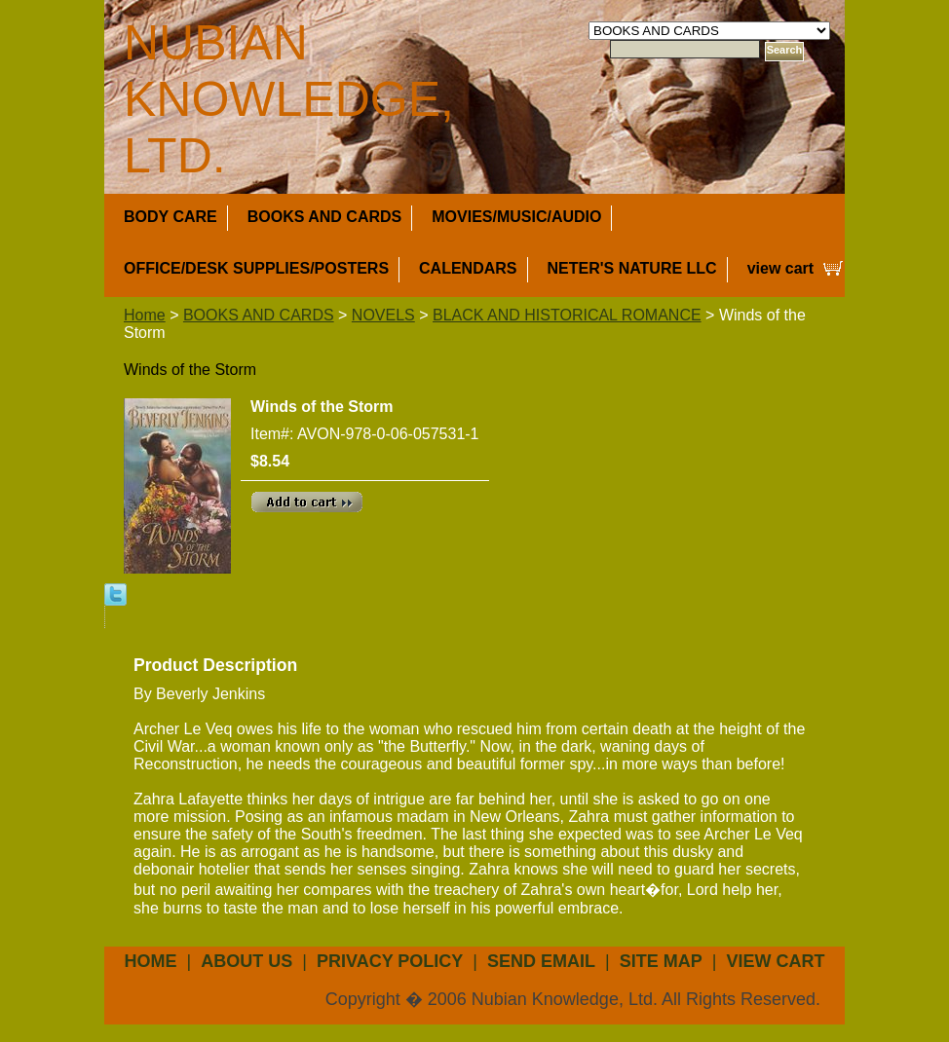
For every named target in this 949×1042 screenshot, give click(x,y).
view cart (780, 268)
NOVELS (383, 315)
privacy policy (390, 961)
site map (661, 961)
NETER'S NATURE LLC (632, 268)
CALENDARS (467, 268)
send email (541, 961)
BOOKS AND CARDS (324, 216)
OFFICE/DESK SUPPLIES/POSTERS (256, 268)
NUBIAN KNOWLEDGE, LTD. (289, 99)
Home (145, 315)
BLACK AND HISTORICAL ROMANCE (567, 315)
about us (246, 961)
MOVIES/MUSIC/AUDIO (516, 216)
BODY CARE (170, 216)
